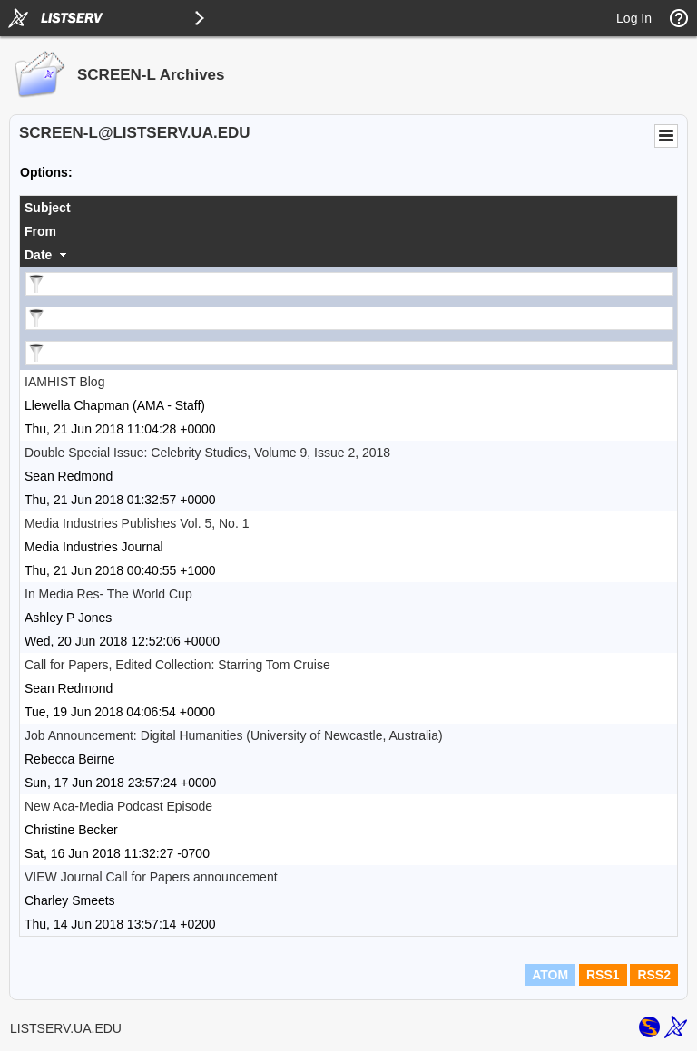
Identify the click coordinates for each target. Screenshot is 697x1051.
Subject (48, 207)
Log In (634, 18)
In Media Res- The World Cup (108, 594)
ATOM (550, 975)
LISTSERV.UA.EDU (66, 1028)
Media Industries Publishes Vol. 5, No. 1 (137, 523)
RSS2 (654, 975)
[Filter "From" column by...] (349, 318)
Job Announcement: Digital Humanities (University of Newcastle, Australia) (234, 735)
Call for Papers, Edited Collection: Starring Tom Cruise (177, 664)
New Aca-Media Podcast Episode (118, 806)
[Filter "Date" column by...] (349, 353)
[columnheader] (348, 207)
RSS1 (603, 975)
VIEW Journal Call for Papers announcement (151, 877)
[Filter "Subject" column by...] (349, 284)
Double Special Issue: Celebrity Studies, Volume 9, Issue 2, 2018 (207, 452)
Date (38, 255)
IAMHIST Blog (64, 382)
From (40, 231)
